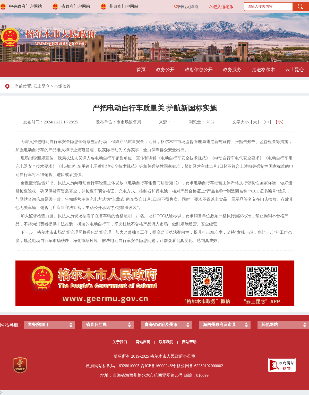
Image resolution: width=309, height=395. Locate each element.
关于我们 (122, 342)
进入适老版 (223, 6)
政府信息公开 (199, 69)
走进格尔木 (263, 69)
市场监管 (62, 86)
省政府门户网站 (75, 6)
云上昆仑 (294, 69)
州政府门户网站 (123, 6)
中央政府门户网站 (25, 6)
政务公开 (165, 69)
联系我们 (168, 342)
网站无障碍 (188, 6)
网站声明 (145, 342)
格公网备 (185, 366)
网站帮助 (189, 342)
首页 (141, 69)
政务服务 (232, 69)
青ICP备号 (158, 366)
